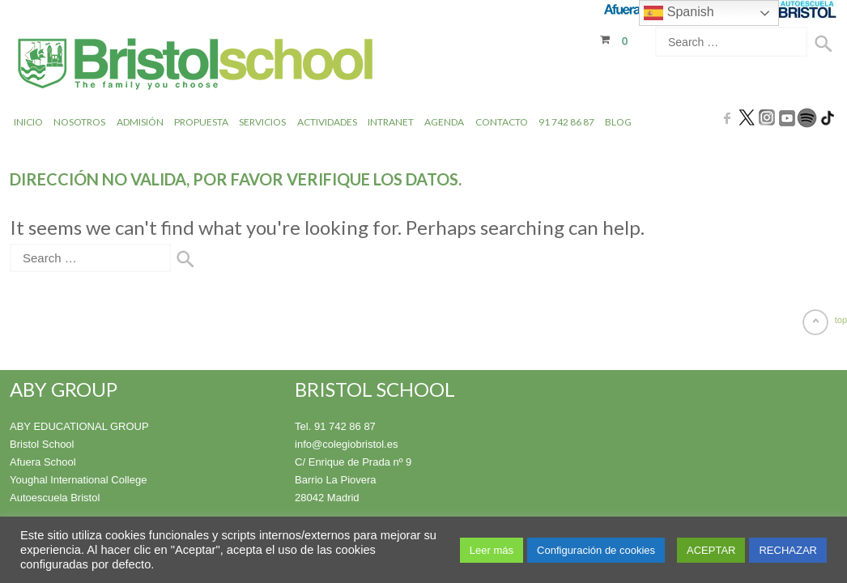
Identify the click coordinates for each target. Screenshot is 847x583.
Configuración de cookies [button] (596, 550)
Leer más (491, 550)
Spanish (678, 13)
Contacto (501, 121)
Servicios (262, 121)
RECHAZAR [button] (788, 550)
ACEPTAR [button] (711, 550)
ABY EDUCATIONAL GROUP (79, 425)
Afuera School (43, 461)
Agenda (444, 121)
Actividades (327, 121)
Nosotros (79, 121)
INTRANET (391, 121)
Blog (618, 121)
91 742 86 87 (566, 121)
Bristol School (42, 443)
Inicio (28, 121)
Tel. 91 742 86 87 (335, 425)
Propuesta (201, 121)
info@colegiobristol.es (346, 443)
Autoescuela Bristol (55, 497)
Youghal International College (78, 479)
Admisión (140, 121)
